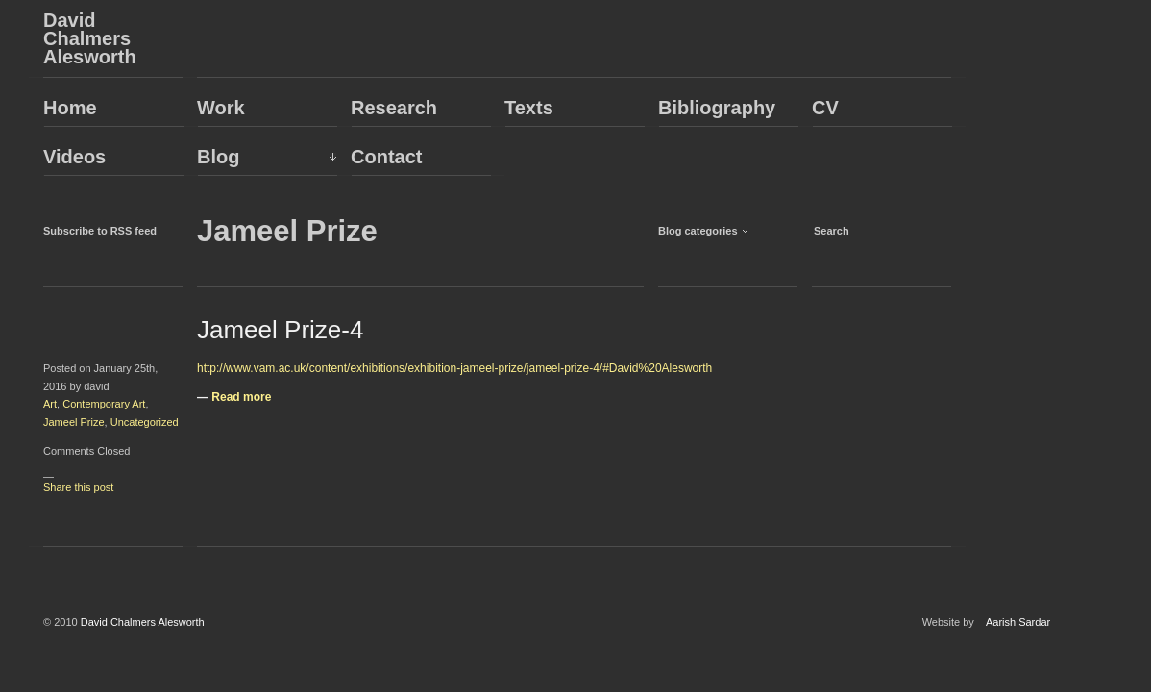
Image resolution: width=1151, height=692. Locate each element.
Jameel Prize (74, 422)
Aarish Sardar (1018, 622)
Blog (218, 156)
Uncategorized (144, 422)
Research (394, 107)
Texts (528, 107)
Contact (386, 156)
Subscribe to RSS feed (100, 230)
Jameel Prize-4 (280, 329)
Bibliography (716, 107)
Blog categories (698, 230)
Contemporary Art (103, 403)
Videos (74, 156)
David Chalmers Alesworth (89, 39)
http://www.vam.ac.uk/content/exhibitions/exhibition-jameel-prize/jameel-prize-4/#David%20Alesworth (454, 368)
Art (50, 403)
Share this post (78, 487)
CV (825, 107)
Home (70, 107)
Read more (241, 397)
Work (221, 107)
